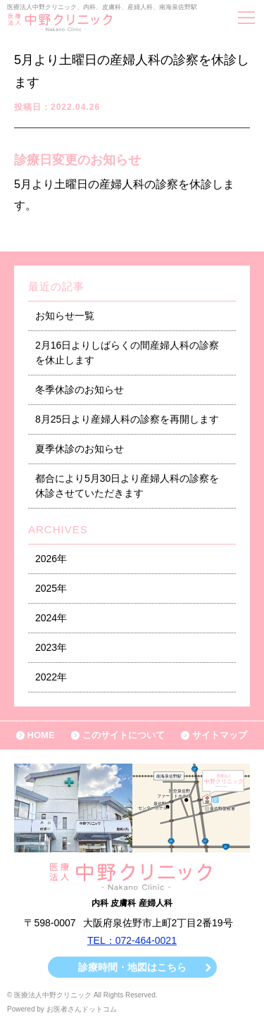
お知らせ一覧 (64, 315)
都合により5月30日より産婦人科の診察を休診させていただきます (127, 486)
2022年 (51, 677)
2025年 (51, 588)
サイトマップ (219, 735)
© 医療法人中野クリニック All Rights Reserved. (82, 995)
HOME (41, 735)
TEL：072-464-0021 (132, 940)
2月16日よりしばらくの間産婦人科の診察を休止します (127, 353)
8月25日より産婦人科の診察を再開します (127, 419)
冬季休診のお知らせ (79, 389)
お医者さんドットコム (81, 1009)
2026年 (51, 558)
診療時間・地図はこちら (132, 967)
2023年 (51, 647)
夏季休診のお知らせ (79, 448)
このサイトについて (123, 735)
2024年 (51, 617)
